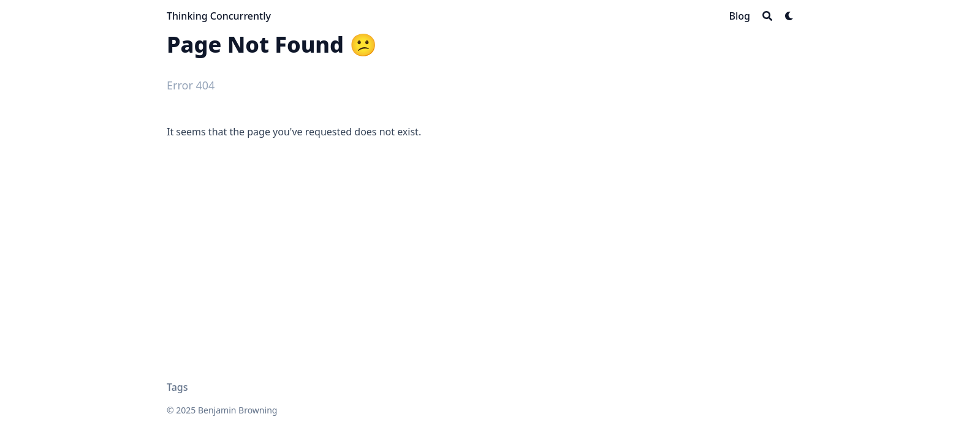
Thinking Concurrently (219, 16)
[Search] (767, 16)
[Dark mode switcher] (789, 16)
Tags (177, 387)
